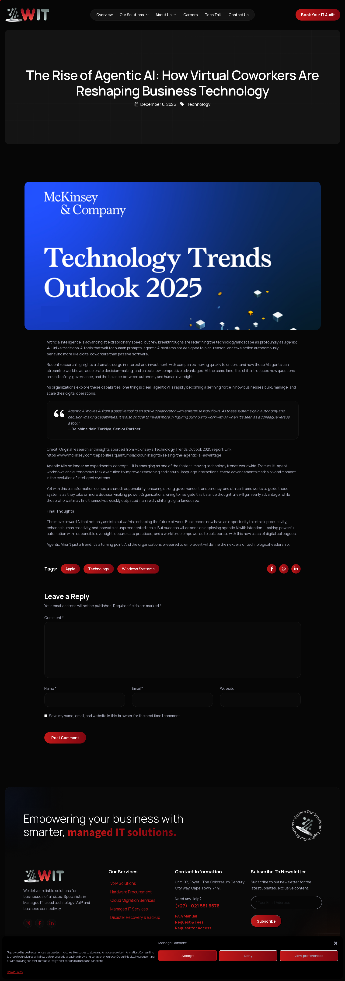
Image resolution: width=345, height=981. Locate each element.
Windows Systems (138, 568)
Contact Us (239, 14)
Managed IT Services (129, 909)
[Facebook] (39, 923)
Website (227, 688)
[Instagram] (27, 923)
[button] (335, 943)
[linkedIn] (51, 923)
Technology (198, 104)
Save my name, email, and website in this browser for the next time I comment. (115, 715)
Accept (187, 955)
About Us (166, 15)
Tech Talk (213, 14)
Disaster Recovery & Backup (135, 917)
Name (50, 688)
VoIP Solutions (123, 883)
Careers (190, 14)
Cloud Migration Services (132, 900)
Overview (104, 14)
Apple (70, 568)
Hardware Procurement (131, 892)
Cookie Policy (15, 972)
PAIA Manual (186, 916)
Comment (54, 617)
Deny (248, 955)
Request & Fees (189, 922)
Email (137, 688)
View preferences (308, 955)
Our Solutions (134, 15)
